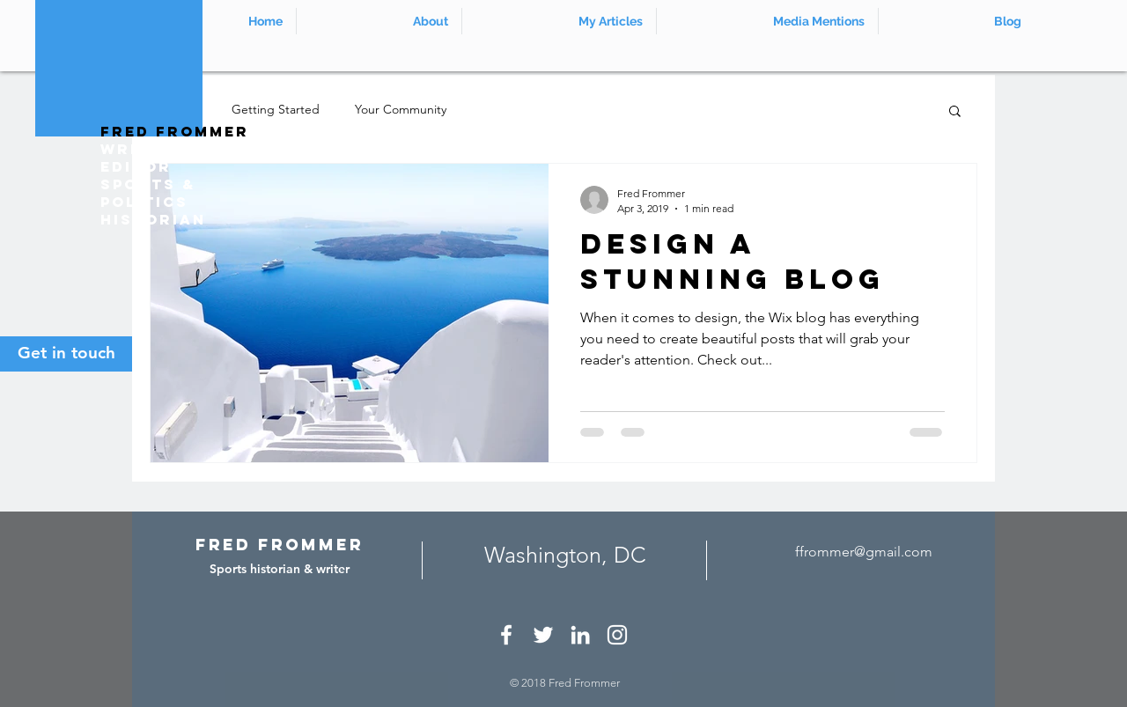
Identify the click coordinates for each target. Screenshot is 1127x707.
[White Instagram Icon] (617, 635)
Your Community (400, 109)
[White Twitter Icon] (543, 635)
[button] (955, 112)
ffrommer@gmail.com (863, 551)
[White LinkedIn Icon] (580, 635)
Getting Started (276, 109)
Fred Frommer (174, 131)
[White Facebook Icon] (506, 635)
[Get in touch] (66, 354)
